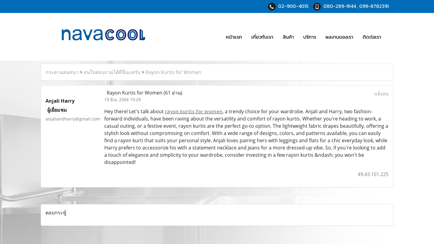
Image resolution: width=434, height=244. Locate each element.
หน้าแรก (234, 36)
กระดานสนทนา (62, 72)
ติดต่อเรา (372, 36)
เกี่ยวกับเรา (262, 36)
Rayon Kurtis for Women (173, 72)
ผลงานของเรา (339, 36)
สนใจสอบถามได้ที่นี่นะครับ (112, 72)
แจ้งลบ (381, 93)
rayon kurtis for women (193, 111)
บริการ (309, 36)
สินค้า (288, 36)
